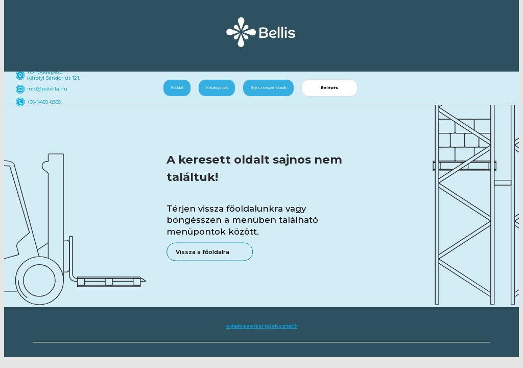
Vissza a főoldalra (202, 251)
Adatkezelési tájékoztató (261, 326)
